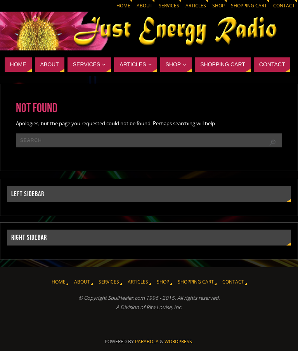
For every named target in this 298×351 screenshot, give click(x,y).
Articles (195, 5)
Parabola (147, 341)
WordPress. (179, 341)
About (144, 5)
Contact (284, 5)
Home (123, 5)
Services (169, 5)
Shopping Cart (249, 5)
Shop (218, 5)
